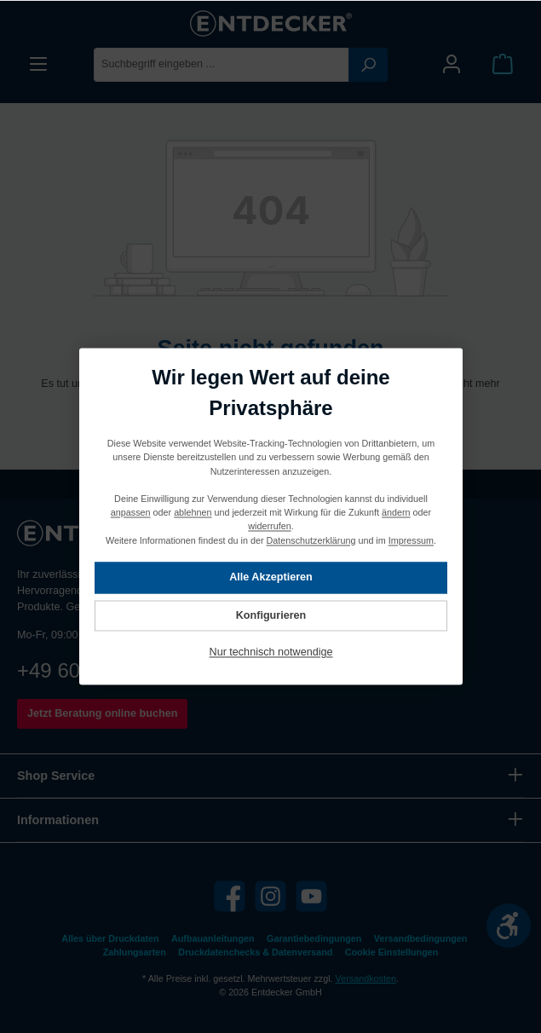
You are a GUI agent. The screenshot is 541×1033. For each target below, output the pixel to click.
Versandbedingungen (421, 938)
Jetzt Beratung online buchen (102, 713)
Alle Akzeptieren (271, 578)
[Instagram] (270, 896)
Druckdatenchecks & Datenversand (255, 952)
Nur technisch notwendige (270, 653)
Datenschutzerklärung (310, 540)
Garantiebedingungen (314, 938)
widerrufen (269, 527)
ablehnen (192, 513)
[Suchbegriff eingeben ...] (221, 65)
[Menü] (38, 64)
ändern (396, 513)
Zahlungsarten (134, 952)
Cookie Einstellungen (392, 952)
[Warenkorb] (502, 64)
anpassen (130, 513)
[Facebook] (229, 896)
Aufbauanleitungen (213, 938)
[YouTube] (311, 896)
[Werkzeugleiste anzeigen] (508, 925)
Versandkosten (366, 978)
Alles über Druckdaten (109, 938)
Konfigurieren (270, 615)
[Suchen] (368, 65)
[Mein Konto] (451, 64)
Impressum (410, 540)
